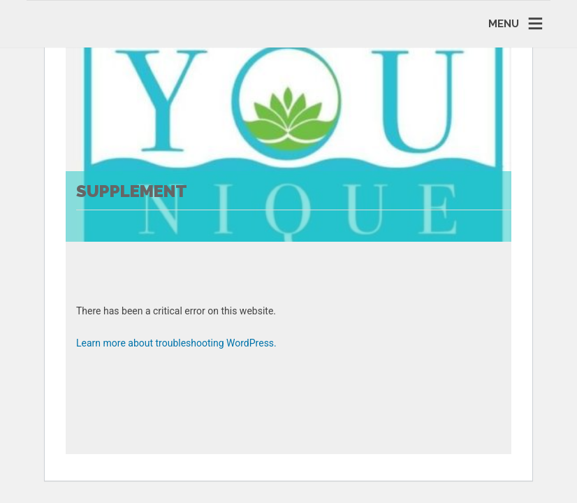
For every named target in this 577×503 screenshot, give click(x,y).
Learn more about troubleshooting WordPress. (176, 343)
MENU (503, 23)
